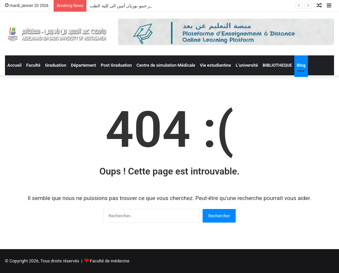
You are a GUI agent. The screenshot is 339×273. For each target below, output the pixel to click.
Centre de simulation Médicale (165, 65)
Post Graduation (116, 65)
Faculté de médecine (109, 260)
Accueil (14, 65)
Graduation (55, 65)
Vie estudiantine (215, 65)
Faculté (33, 65)
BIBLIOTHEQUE (277, 65)
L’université (247, 65)
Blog (301, 65)
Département (83, 65)
